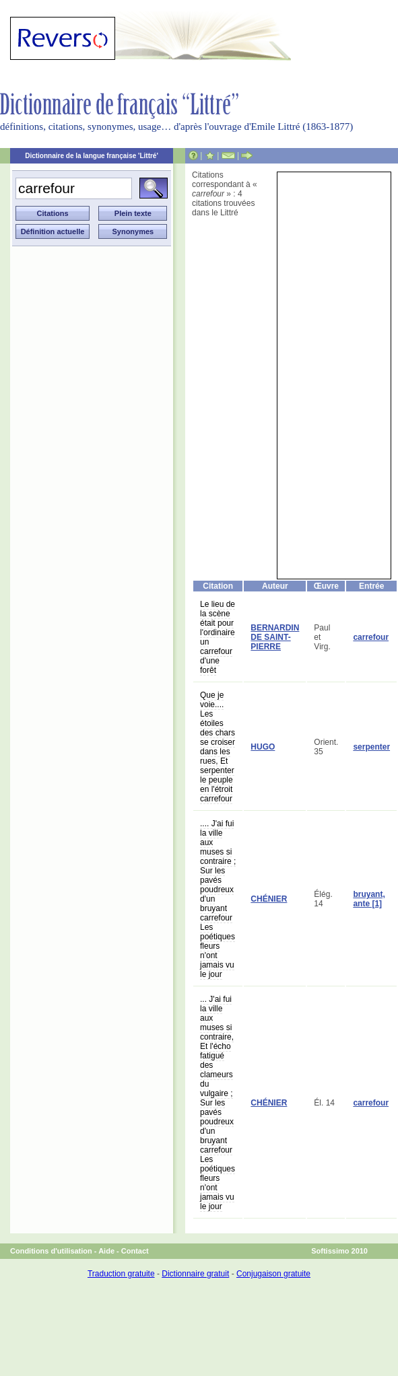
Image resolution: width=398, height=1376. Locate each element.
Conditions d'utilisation (51, 1251)
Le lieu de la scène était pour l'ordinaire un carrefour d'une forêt (217, 637)
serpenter (371, 747)
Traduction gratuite (121, 1273)
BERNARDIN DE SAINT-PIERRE (275, 637)
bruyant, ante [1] (369, 899)
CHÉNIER (269, 899)
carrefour (371, 637)
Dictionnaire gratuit (195, 1273)
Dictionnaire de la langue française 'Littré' (91, 155)
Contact (135, 1251)
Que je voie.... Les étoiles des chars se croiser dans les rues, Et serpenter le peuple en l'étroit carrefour (217, 746)
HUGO (263, 747)
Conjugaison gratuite (273, 1273)
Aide (106, 1251)
